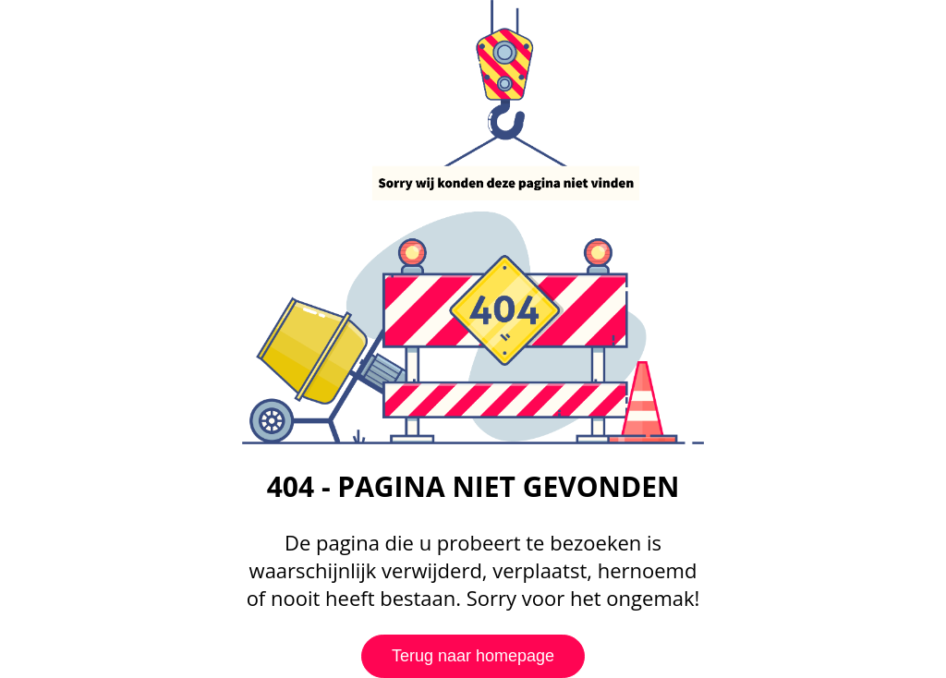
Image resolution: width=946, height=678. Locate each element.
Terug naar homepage (473, 656)
